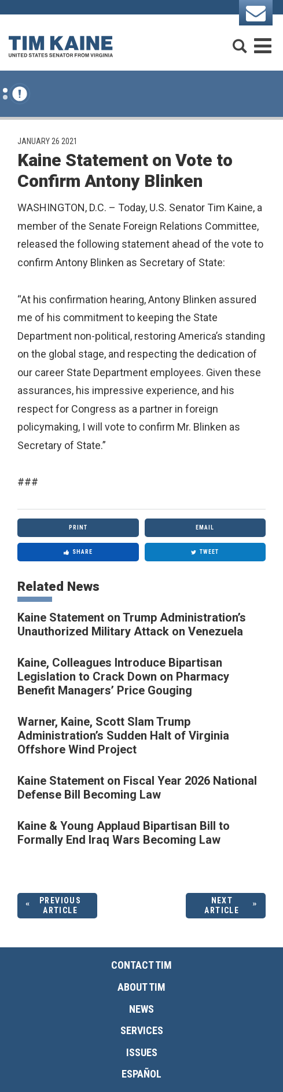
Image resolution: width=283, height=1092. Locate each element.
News (141, 1009)
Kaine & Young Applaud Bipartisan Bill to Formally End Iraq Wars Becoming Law (123, 833)
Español (141, 1074)
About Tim (141, 987)
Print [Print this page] (78, 527)
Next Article (221, 905)
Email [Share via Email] (205, 527)
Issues (141, 1052)
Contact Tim (141, 965)
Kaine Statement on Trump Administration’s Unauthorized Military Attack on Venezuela (131, 624)
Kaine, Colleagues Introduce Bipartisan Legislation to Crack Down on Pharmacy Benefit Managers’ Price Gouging (123, 676)
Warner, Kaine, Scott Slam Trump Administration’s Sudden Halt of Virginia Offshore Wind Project (123, 735)
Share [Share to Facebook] (78, 552)
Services (141, 1030)
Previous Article (60, 905)
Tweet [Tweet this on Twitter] (205, 552)
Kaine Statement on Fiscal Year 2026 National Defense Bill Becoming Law (137, 787)
